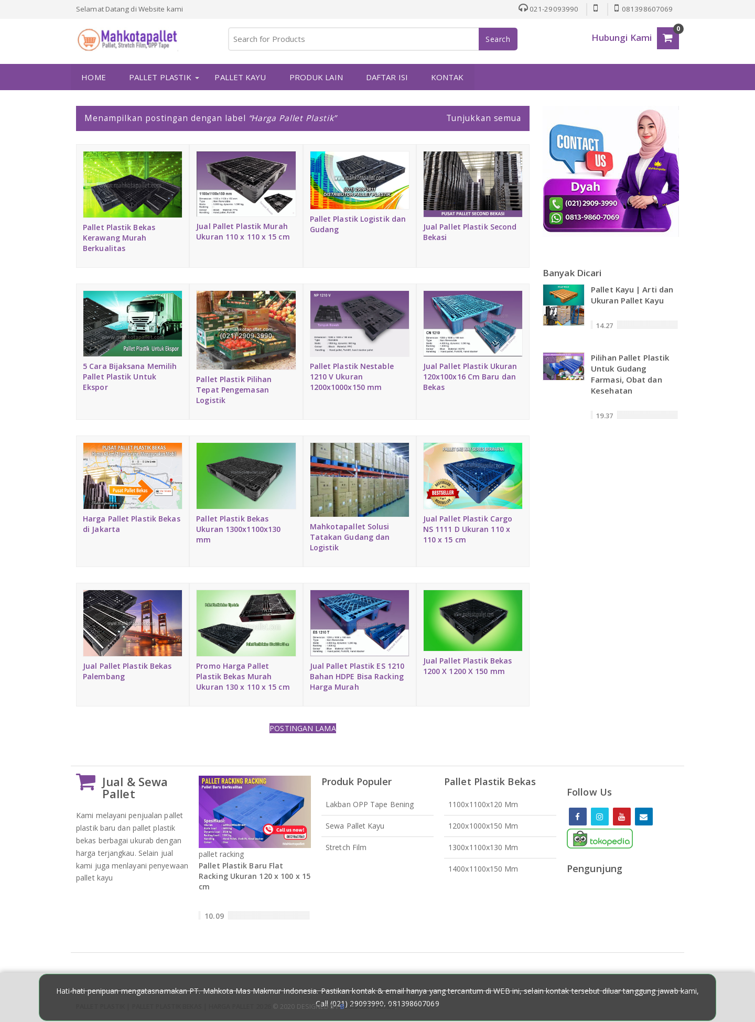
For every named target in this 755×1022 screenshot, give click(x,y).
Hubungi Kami (621, 37)
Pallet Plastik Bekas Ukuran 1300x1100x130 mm (238, 528)
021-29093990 (548, 9)
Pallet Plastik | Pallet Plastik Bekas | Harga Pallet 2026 (173, 1006)
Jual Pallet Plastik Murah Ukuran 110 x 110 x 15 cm (242, 231)
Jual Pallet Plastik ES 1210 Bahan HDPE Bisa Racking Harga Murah (357, 675)
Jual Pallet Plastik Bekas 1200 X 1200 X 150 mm (467, 666)
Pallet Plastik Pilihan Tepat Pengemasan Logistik (234, 389)
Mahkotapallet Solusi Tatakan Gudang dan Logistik (350, 536)
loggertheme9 (367, 1006)
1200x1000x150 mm (483, 826)
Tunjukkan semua (484, 118)
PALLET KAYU (240, 77)
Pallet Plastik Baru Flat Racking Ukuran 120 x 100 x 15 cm (254, 875)
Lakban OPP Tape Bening (370, 804)
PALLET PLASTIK (160, 77)
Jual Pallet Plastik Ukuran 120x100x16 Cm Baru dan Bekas (470, 376)
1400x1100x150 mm (483, 869)
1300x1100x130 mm (483, 847)
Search (498, 39)
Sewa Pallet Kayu (355, 826)
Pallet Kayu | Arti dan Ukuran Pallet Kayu (632, 294)
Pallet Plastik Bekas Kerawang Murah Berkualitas (119, 237)
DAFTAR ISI (386, 77)
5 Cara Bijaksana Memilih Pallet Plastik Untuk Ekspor (130, 376)
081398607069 (643, 9)
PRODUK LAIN (315, 77)
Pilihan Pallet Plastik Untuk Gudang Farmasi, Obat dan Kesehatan (630, 373)
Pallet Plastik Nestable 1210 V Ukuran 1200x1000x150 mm (352, 376)
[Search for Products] (372, 39)
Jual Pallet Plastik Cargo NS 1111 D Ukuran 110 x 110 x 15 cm (468, 528)
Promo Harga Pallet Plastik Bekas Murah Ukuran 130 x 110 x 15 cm (242, 675)
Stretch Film (346, 847)
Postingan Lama (302, 728)
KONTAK (447, 77)
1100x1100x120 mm (483, 804)
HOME (93, 77)
